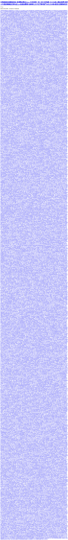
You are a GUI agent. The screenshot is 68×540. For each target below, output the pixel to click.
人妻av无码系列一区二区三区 (37, 106)
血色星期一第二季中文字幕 (50, 471)
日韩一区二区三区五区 (25, 517)
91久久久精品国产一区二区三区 (61, 453)
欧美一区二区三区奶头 (35, 378)
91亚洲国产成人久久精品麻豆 (36, 14)
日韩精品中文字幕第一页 (41, 400)
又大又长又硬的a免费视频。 (47, 177)
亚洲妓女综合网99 (27, 181)
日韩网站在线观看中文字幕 (58, 449)
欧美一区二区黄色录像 (48, 180)
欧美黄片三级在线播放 (40, 356)
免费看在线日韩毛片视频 (36, 84)
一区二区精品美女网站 (52, 145)
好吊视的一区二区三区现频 (40, 321)
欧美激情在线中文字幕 (15, 199)
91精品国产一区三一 (26, 31)
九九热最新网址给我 (50, 410)
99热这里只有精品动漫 (4, 504)
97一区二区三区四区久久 (9, 215)
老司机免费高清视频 (34, 410)
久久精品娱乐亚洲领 (12, 424)
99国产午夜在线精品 (50, 330)
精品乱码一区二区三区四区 (37, 190)
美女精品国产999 (54, 102)
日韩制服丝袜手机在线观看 (39, 75)
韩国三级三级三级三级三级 (37, 480)
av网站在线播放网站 (19, 343)
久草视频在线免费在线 (37, 322)
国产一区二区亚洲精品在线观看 (6, 11)
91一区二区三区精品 (34, 384)
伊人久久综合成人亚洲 (49, 147)
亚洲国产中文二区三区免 (60, 262)
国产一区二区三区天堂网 (19, 282)
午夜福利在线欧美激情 (13, 62)
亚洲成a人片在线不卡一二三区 (53, 353)
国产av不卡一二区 (44, 71)
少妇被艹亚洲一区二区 (51, 11)
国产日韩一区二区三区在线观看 (30, 433)
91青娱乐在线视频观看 (39, 122)
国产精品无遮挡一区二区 (62, 264)
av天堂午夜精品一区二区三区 (49, 50)
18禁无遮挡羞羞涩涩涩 (62, 173)
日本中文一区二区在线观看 (44, 133)
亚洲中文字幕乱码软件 (43, 217)
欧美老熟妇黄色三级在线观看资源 (34, 159)
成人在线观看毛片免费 (32, 291)
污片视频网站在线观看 (62, 225)
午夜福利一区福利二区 (33, 39)
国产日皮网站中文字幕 (55, 376)
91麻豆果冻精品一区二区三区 (10, 318)
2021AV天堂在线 (58, 335)
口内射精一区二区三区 (17, 309)
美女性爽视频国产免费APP (42, 145)
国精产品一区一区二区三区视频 (12, 122)
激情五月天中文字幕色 (57, 244)
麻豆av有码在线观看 (9, 19)
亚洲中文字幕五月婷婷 (51, 266)
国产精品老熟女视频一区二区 (7, 242)
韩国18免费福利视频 (58, 11)
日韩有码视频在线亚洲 (57, 65)
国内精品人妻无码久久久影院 (33, 353)
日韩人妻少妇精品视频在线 (22, 228)
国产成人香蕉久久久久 (34, 225)
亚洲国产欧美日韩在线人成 (12, 457)
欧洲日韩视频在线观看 (39, 503)
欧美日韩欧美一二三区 (22, 483)
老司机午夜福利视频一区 (53, 427)
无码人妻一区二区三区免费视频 (38, 78)
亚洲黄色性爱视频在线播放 (27, 535)
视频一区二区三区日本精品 (15, 313)
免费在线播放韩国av (26, 15)
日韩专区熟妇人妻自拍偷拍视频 (45, 499)
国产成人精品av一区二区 (29, 135)
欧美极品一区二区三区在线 (30, 434)
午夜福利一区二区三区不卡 (56, 518)
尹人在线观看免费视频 (60, 159)
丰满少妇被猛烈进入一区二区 (55, 470)
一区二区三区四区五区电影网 (24, 119)
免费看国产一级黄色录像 (53, 284)
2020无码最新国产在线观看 (29, 253)
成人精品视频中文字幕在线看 (62, 357)
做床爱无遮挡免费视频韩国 (59, 66)
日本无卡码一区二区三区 (15, 28)
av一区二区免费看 (56, 381)
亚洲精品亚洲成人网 (57, 79)
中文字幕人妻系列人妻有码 (26, 200)
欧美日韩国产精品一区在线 (12, 448)
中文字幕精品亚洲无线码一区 (9, 130)
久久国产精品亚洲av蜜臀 (16, 265)
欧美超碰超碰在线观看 (23, 169)
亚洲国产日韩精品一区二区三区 (30, 356)
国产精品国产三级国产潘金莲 (27, 376)
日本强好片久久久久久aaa (54, 235)
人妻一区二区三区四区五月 (9, 49)
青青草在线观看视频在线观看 (16, 18)
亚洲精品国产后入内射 (63, 38)
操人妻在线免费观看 (54, 82)
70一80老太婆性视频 (34, 500)
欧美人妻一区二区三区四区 (35, 35)
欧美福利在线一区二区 (27, 41)
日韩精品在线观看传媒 (20, 84)
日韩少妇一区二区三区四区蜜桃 (13, 167)
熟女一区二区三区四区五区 (37, 237)
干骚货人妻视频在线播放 (21, 105)
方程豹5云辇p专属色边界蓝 (40, 299)
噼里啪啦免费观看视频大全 (42, 474)
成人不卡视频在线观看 (37, 241)
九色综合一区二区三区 (28, 65)
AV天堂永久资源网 (37, 264)
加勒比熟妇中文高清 (37, 99)
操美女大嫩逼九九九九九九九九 (19, 534)
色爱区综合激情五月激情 (46, 36)
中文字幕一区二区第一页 (9, 246)
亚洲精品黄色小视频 (15, 126)
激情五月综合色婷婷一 (61, 436)
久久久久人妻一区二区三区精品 (56, 341)
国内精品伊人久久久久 (53, 111)
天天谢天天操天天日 (49, 107)
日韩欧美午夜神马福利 (35, 104)
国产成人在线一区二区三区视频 (45, 193)
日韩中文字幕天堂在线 (40, 228)
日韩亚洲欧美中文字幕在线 (49, 228)
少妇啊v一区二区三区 (29, 440)
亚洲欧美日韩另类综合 (44, 535)
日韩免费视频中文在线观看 (21, 391)
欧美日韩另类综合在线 (39, 297)
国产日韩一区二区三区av (63, 60)
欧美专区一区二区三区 (42, 214)
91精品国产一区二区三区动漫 (15, 427)
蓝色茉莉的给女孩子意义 (10, 55)
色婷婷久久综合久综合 (30, 264)
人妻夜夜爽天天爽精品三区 (32, 263)
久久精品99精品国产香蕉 (41, 188)
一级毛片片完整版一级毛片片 (43, 441)
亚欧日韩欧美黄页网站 (47, 26)
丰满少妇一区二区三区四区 (5, 119)
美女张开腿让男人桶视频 (6, 100)
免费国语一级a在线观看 (14, 532)
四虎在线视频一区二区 (19, 31)
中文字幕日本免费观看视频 (20, 61)
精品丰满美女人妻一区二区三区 (30, 120)
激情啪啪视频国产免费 (55, 35)
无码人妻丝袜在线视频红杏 (30, 123)
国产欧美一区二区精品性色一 (49, 434)
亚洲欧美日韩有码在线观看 (62, 438)
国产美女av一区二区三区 (33, 165)
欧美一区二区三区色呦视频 (9, 12)
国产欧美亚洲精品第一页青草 (42, 85)
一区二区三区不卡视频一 (35, 290)
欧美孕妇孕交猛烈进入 (46, 483)
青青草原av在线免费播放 (47, 154)
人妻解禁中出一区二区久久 (54, 106)
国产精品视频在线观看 (7, 206)
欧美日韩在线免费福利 (26, 24)
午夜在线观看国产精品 (43, 371)
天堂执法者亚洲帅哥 (26, 342)
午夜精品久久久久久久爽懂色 (15, 166)
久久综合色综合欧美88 (58, 229)
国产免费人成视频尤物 (28, 435)
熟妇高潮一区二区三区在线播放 (15, 149)
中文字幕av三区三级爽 (59, 188)
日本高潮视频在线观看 (10, 205)
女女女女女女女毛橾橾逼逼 (27, 190)
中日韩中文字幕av (18, 410)
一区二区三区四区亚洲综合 (30, 335)
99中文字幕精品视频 (10, 107)
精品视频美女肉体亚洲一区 (33, 126)
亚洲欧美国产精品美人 (59, 346)
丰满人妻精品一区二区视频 (61, 401)
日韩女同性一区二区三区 (6, 520)
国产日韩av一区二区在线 (20, 141)
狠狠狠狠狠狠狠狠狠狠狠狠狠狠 (44, 149)
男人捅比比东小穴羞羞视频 (29, 57)
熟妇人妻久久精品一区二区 (32, 383)
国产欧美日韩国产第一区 (25, 242)
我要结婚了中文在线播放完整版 (45, 48)
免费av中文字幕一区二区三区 (7, 151)
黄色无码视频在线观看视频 (45, 344)
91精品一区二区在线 (23, 263)
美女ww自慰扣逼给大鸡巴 (52, 158)
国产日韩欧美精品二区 (15, 520)
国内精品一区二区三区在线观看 (47, 190)
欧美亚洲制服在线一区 (6, 334)
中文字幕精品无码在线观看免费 (11, 440)
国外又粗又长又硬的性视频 (50, 308)
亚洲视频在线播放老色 (49, 81)
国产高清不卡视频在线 (54, 97)
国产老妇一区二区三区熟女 (15, 85)
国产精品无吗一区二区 (53, 53)
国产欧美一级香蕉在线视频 (45, 97)
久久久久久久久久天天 (38, 412)
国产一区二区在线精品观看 (53, 83)
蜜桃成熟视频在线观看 (16, 14)
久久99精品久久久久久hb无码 (56, 182)
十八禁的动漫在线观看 (4, 323)
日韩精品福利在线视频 (17, 19)
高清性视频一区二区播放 (48, 334)
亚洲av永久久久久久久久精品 (60, 55)
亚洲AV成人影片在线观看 (27, 319)
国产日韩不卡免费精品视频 (32, 275)
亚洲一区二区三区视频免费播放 (46, 496)
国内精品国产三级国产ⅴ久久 (37, 248)
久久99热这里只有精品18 (28, 418)
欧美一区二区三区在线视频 (28, 125)
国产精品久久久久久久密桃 (8, 473)
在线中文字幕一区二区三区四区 (11, 33)
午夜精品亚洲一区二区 (34, 55)
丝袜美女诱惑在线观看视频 (18, 82)
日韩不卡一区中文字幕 (63, 171)
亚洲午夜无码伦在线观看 (6, 192)
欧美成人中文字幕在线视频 (21, 330)
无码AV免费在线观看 (19, 35)
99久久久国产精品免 (5, 150)
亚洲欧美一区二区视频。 (25, 195)
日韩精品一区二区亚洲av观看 (44, 260)
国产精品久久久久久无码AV (15, 441)
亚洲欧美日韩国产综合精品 (58, 75)
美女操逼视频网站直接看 (44, 252)
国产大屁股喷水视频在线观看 (29, 449)
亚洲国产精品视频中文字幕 (40, 335)
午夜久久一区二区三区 (22, 457)
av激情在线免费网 (60, 464)
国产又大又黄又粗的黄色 (41, 56)
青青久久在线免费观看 (4, 345)
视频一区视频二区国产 (47, 122)
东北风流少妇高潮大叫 (19, 183)
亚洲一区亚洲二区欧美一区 (38, 478)
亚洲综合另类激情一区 (9, 347)
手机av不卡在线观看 (12, 27)
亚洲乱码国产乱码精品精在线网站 (25, 100)
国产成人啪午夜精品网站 (18, 73)
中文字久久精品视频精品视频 (20, 40)
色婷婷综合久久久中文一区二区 (41, 430)
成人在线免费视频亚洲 (45, 418)
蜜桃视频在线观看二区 (55, 415)
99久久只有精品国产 (31, 201)
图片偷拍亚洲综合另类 (50, 197)
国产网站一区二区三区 (25, 338)
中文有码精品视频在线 (15, 88)
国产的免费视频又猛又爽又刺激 (59, 292)
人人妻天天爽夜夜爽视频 (20, 321)
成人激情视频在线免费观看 (28, 360)
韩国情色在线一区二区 (38, 105)
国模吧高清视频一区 (35, 203)
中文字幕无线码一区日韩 (58, 287)
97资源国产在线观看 (39, 417)
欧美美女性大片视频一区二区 (47, 65)
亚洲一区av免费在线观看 (62, 83)
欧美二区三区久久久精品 (37, 205)
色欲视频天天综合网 (44, 111)
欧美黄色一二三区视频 (28, 198)
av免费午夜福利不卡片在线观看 (12, 171)
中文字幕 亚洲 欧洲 (58, 315)
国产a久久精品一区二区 (44, 183)
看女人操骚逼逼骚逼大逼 (20, 337)
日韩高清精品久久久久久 (53, 74)
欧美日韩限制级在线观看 (25, 382)
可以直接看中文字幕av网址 (17, 60)
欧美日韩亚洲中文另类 (44, 128)
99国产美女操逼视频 (7, 271)
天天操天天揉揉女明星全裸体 (19, 99)
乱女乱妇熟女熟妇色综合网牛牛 (56, 226)
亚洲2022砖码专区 (31, 267)
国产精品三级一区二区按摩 (23, 58)
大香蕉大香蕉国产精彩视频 (32, 416)
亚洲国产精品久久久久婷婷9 (57, 153)
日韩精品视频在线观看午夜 (42, 338)
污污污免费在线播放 (33, 132)
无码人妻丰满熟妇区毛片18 (31, 42)
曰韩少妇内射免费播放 (63, 386)
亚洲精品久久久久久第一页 (14, 95)
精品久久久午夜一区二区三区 (54, 38)
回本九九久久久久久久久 (31, 66)
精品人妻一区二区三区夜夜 (51, 265)
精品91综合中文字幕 (25, 189)
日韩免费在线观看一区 (52, 362)
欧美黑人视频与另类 (5, 204)
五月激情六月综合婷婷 (15, 243)
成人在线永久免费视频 (6, 332)
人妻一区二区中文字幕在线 (45, 376)
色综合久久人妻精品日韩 (55, 84)
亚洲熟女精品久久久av (30, 150)
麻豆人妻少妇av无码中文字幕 (60, 212)
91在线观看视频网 (53, 51)
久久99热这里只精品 (47, 182)
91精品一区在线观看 (26, 35)
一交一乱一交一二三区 (56, 198)
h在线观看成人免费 (40, 383)
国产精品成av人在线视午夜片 (20, 224)
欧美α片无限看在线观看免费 (17, 248)
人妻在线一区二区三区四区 (10, 170)
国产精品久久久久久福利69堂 (11, 314)
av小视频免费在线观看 (32, 96)
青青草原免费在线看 (34, 110)
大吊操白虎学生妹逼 (13, 36)
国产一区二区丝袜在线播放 (43, 213)
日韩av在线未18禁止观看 (31, 249)
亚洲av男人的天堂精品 (43, 200)
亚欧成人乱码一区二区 (35, 239)
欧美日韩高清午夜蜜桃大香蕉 (27, 151)
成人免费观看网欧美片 (39, 123)
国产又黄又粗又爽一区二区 (45, 473)
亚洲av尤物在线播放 (23, 341)
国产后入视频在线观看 (11, 65)
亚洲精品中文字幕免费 (37, 36)
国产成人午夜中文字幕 (30, 121)
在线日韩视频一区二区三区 (24, 204)
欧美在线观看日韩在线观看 (47, 339)
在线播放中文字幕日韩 (58, 157)
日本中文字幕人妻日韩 (36, 402)
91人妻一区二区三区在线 (16, 87)
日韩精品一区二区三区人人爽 (12, 289)
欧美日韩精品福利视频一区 (45, 215)
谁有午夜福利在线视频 (18, 535)
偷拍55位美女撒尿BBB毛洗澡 (50, 481)
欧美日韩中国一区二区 (39, 16)
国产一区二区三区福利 (11, 112)
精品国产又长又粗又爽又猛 (59, 366)
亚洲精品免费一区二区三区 (33, 268)
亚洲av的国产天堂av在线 (54, 12)
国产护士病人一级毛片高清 (61, 51)
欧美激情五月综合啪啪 (21, 465)
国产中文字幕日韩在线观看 (8, 216)
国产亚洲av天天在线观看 (16, 74)
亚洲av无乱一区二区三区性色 (60, 266)
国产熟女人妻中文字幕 (36, 310)
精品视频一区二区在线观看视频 (35, 357)
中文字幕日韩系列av (16, 48)
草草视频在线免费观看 (58, 299)
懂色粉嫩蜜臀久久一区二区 (52, 120)
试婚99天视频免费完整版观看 (28, 270)
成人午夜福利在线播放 (60, 89)
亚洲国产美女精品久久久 (57, 34)
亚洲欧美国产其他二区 (16, 195)
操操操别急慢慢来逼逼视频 (14, 496)
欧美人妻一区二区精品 (58, 147)
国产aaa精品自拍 (30, 341)
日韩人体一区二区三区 (33, 426)
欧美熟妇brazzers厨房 (46, 523)
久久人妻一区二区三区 (6, 311)
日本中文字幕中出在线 (12, 120)
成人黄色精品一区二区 (15, 100)
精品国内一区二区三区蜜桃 (45, 202)
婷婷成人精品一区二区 (28, 230)
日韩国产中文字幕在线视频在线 (44, 126)
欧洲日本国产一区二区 (12, 146)
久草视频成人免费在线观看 (10, 343)
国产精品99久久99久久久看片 (50, 321)
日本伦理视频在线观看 (9, 296)
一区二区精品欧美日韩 (21, 437)
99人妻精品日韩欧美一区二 (30, 182)
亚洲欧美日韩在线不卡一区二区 (32, 142)
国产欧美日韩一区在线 (63, 26)
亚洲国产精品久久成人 (47, 388)
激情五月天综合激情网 (23, 197)
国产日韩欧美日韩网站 (47, 102)
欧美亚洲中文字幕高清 (16, 392)
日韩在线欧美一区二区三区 (16, 51)
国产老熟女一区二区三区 (31, 143)
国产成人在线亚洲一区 (50, 199)
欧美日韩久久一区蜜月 (39, 54)
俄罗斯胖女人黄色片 (6, 355)
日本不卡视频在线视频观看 (35, 181)
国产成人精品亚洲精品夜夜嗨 (26, 111)
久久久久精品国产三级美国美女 (21, 32)
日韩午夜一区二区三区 (7, 354)
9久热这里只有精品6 (46, 249)
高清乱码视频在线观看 (20, 226)
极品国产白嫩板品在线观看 (9, 59)
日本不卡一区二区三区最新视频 (42, 89)
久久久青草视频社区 (47, 78)
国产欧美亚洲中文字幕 (6, 36)
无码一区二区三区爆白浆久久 (10, 294)
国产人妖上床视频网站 (4, 27)
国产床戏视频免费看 (21, 289)
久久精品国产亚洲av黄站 (32, 361)
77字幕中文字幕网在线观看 (22, 317)
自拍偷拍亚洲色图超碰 (52, 223)
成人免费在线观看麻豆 (6, 324)
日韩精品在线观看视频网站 (29, 63)
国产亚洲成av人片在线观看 (39, 153)
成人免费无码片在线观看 (10, 53)
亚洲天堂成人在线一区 (33, 471)
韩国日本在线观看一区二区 (62, 61)
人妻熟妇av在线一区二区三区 (58, 204)
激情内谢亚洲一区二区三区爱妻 (12, 86)
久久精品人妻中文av (21, 229)
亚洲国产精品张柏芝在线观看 (43, 500)
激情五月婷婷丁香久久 (11, 40)
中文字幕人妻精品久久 (61, 535)
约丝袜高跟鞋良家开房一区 (58, 107)
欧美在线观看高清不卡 (21, 168)
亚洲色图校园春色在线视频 (53, 316)
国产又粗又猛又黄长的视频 (53, 99)
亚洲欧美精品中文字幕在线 (12, 81)
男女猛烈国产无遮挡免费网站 (38, 109)
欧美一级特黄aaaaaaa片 (37, 418)
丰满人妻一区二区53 (56, 87)
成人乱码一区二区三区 (5, 75)
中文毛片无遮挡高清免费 (25, 456)
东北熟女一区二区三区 (17, 288)
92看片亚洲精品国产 (27, 84)
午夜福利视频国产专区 (33, 474)
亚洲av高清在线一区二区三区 (14, 29)
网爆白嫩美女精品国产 (44, 456)
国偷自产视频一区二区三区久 (55, 418)
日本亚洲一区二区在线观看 (12, 434)
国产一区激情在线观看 (58, 109)
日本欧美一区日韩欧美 (22, 75)
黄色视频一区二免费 (31, 16)
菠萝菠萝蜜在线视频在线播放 (50, 148)
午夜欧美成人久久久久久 (55, 105)
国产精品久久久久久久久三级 (52, 61)
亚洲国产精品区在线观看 (56, 317)
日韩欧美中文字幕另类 (29, 518)
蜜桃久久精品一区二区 (48, 131)
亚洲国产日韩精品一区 (50, 296)
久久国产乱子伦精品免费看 (7, 497)
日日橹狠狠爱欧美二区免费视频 (59, 40)
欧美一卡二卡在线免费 (23, 167)
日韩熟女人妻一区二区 (13, 105)
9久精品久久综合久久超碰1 (60, 313)
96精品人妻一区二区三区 (30, 54)
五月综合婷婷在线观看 (15, 507)
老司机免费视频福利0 (12, 52)
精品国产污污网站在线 (40, 509)
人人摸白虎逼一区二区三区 (12, 188)
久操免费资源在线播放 (9, 82)
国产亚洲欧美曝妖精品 (54, 170)
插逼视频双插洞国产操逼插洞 (10, 400)
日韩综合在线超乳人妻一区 (17, 190)
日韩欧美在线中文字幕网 (52, 452)
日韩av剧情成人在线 (10, 128)
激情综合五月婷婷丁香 (9, 447)
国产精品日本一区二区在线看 (62, 179)
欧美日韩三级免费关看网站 (55, 523)
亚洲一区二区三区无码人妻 (19, 72)
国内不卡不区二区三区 (43, 313)
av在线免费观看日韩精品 (33, 189)
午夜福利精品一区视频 (19, 128)
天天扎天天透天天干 (18, 136)
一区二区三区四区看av (48, 509)
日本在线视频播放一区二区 (32, 147)
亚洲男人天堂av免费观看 (46, 82)
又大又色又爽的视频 (44, 322)
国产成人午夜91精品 (7, 239)
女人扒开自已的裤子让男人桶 (12, 229)
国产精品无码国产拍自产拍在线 (10, 485)
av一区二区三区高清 (36, 432)
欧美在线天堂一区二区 (46, 98)
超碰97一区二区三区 (15, 464)
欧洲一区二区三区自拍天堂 (26, 487)
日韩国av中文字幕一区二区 (5, 39)
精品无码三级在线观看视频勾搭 (56, 517)
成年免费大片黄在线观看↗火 (36, 506)
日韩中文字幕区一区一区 (8, 252)
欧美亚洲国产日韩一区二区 (33, 217)
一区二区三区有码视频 (38, 59)
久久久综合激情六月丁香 (51, 144)
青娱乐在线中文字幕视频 (43, 136)
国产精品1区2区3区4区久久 (34, 64)
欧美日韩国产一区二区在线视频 (6, 265)
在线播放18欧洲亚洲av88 (33, 11)
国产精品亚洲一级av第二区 (49, 157)
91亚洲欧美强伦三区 (4, 61)
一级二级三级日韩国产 (22, 311)
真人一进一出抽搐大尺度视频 (22, 201)
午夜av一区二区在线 (31, 306)
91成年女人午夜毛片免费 (40, 433)
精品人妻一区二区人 (21, 122)
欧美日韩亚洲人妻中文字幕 (27, 193)
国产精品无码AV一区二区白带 (26, 203)
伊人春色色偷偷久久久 (10, 31)
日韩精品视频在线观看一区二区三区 (21, 38)
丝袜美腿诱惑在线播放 (50, 497)
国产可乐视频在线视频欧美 (24, 214)
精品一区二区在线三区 (11, 388)
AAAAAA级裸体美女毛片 (49, 359)
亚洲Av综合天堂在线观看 (17, 151)
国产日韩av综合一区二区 (6, 336)
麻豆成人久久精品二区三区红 (31, 112)
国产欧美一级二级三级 (18, 367)
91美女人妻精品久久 (44, 99)
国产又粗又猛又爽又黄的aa (8, 531)
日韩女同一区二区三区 (15, 235)
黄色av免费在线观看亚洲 (11, 32)
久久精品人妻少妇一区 (44, 294)
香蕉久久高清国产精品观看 (34, 424)
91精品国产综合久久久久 (54, 118)
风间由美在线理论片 (26, 371)
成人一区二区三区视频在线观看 (27, 259)
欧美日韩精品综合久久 (14, 119)
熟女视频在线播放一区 (27, 238)
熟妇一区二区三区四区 (41, 406)
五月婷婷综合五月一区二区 (61, 166)
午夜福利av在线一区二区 (49, 86)
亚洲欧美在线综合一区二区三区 (27, 222)
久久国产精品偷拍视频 (47, 510)
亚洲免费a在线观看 (62, 119)
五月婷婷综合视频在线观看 (19, 433)
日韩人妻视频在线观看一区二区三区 (51, 379)
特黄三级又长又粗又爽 (55, 63)
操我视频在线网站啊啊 (53, 80)
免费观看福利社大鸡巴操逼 (49, 315)
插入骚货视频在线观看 (59, 437)
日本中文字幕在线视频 (19, 17)
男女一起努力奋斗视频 (4, 118)
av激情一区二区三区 (7, 203)
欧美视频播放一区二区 (49, 103)
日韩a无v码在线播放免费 (14, 89)
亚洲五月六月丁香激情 (20, 402)
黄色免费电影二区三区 (29, 412)
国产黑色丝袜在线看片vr (51, 361)
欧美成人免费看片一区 (33, 38)
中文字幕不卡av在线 (4, 81)
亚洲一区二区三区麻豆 (43, 236)
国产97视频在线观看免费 (10, 282)
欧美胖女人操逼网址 (38, 323)
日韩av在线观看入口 (53, 252)
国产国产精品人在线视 (54, 60)
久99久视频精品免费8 (58, 50)
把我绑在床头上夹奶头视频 (26, 386)
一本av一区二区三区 (49, 201)
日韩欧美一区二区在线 (11, 523)
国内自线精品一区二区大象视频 (52, 363)
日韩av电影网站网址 (54, 386)
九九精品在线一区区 (39, 249)
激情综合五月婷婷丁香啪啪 (61, 448)
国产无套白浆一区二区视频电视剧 (29, 107)
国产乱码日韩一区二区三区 (57, 406)
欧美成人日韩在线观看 (26, 286)
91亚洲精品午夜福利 (26, 411)
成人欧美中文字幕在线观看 (48, 530)
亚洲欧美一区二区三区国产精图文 (55, 500)
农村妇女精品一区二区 (46, 205)
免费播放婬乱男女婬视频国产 (31, 156)
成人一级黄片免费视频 (13, 127)
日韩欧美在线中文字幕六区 (5, 439)
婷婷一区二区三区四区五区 (26, 25)
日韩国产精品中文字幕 (19, 15)
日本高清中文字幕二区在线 (34, 119)
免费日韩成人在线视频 (27, 458)
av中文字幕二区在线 (54, 289)
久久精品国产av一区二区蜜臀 (10, 423)
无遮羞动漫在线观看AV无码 (59, 175)
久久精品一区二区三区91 (55, 134)
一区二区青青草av (57, 195)
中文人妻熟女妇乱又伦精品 (6, 413)
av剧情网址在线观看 (44, 181)
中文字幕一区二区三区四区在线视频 (59, 24)
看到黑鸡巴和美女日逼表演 (6, 261)
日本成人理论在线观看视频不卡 (45, 455)
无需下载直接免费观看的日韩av (56, 218)
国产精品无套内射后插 (24, 165)
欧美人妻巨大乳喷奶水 (7, 199)
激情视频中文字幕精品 (40, 317)
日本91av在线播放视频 (12, 182)
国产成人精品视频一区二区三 (23, 448)
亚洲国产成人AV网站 (21, 264)
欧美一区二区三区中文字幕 (6, 244)
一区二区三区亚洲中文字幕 (61, 30)
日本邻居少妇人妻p (6, 178)
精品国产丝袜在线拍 (26, 213)
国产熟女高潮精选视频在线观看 (48, 37)
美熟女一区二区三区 (11, 285)
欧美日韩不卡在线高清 (55, 511)
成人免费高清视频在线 (32, 85)
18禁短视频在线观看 (48, 317)
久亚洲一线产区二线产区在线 (5, 358)
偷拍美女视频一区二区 (6, 284)
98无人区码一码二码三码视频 (54, 213)
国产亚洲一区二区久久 (56, 502)
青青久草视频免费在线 (39, 472)
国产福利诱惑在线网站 (42, 507)
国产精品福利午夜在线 (39, 293)
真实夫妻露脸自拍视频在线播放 (43, 382)
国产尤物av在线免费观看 (61, 29)
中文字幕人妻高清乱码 (26, 60)
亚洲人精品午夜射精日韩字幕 (25, 95)
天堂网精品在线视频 (44, 401)
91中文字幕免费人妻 (4, 379)
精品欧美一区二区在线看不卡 (35, 18)
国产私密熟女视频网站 (56, 27)
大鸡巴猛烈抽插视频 (19, 125)
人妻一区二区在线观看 (46, 323)
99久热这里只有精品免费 (59, 39)
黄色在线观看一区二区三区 (8, 500)
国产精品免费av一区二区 (34, 74)
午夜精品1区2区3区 (53, 357)
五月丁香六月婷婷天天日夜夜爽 (22, 217)
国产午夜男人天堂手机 (48, 534)
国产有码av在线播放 (30, 153)
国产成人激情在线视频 (19, 107)
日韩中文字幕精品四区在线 (12, 295)
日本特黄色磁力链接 (25, 76)
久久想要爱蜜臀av (55, 383)
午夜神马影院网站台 (11, 506)
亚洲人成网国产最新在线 (18, 49)
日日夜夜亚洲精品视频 (12, 379)
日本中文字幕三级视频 (24, 292)
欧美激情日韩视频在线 (25, 216)
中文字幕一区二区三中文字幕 (16, 376)
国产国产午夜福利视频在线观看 (50, 240)
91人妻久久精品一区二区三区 (7, 250)
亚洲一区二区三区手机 (10, 365)
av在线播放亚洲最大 (5, 13)
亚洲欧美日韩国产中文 (7, 110)
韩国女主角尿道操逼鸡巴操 (59, 174)
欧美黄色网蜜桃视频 (60, 214)
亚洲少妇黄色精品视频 (53, 31)
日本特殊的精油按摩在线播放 (9, 135)
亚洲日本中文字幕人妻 (20, 50)
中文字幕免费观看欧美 (61, 49)
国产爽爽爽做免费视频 (25, 250)
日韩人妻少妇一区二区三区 (37, 177)
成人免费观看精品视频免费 (52, 274)
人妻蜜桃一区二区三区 (4, 103)
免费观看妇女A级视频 (24, 28)
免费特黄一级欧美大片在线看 (16, 450)
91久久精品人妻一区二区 (10, 183)
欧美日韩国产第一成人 (62, 363)
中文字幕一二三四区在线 (20, 297)
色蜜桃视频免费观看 (34, 462)
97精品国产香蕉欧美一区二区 (41, 368)
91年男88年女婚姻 (27, 500)
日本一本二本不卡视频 (24, 525)
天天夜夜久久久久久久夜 (56, 267)
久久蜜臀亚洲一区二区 (4, 180)
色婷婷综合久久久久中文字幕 (58, 486)
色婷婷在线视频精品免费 (32, 406)
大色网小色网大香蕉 (28, 322)
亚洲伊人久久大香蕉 (25, 133)
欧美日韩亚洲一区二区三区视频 (42, 333)
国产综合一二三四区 (7, 51)
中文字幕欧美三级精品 (15, 336)
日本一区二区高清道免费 (26, 461)
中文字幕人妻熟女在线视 (53, 307)
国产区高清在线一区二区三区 (41, 120)
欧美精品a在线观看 (37, 215)
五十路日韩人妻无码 (25, 71)
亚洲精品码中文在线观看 (46, 135)
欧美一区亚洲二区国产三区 (53, 181)
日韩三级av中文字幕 (26, 49)
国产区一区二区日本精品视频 (7, 177)
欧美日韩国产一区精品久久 (11, 98)
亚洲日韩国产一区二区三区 (37, 65)
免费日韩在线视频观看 (43, 384)
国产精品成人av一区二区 (51, 85)
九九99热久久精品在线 (41, 81)
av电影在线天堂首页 (34, 461)
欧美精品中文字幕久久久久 (47, 34)
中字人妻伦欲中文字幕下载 (47, 270)
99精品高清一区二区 (41, 404)
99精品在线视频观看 (41, 129)
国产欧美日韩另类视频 (39, 150)
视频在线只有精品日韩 (10, 99)
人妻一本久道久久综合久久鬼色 (48, 192)
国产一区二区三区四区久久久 (16, 154)
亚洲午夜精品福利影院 (46, 176)
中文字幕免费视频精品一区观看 (14, 64)
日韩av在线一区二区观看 (25, 55)
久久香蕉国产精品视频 (43, 336)
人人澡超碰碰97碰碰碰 (34, 214)
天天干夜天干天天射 (30, 98)
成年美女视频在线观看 (21, 501)
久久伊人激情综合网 (52, 401)
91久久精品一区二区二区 (49, 174)
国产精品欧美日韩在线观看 (38, 534)
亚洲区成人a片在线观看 (51, 73)
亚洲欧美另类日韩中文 (43, 158)
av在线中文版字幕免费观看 (32, 197)
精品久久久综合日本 (6, 427)
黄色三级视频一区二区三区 (13, 104)
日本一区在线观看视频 (11, 356)
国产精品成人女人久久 (41, 204)
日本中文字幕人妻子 (56, 530)
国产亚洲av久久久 (20, 33)
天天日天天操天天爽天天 (14, 169)
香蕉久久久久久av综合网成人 (53, 378)
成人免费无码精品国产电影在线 (21, 519)
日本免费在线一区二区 (15, 512)
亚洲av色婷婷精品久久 (38, 26)
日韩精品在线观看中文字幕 (19, 219)
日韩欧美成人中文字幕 (20, 52)
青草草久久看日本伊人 (31, 235)
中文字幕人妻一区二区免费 (47, 479)
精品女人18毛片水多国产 (32, 439)
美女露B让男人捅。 (34, 15)
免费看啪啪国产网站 (48, 404)
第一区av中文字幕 (59, 200)
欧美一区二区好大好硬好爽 (61, 128)
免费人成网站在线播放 (45, 51)
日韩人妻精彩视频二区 (42, 238)
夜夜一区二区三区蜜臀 (60, 338)
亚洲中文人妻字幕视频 (24, 126)
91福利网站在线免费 (28, 72)
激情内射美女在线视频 (23, 153)
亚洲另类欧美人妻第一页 (43, 223)
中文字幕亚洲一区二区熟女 (44, 119)
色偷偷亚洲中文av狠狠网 (35, 183)
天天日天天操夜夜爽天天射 (33, 336)
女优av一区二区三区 (18, 173)
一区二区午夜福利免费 (25, 329)
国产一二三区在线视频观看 (19, 124)
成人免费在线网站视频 (60, 169)
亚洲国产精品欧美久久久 (19, 241)
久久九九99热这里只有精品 (34, 405)
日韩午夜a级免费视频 (26, 300)
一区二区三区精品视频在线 (36, 52)
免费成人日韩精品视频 (35, 365)
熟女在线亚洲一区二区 (43, 403)
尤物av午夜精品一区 (50, 229)
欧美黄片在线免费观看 (35, 33)
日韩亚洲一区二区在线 (24, 430)
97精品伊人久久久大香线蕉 (61, 216)
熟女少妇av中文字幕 (52, 411)
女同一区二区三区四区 (25, 223)
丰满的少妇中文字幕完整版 (46, 502)
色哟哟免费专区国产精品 (46, 521)
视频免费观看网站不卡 (63, 483)
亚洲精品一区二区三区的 (41, 195)
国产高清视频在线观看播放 (35, 227)
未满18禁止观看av (12, 180)
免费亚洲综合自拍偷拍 (8, 274)
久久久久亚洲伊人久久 (9, 259)
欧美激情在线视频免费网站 (30, 61)
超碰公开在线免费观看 (7, 507)
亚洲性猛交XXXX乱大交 (62, 133)
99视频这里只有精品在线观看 (52, 524)
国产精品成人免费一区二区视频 (25, 192)
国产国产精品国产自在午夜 (43, 307)
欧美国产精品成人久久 (9, 471)
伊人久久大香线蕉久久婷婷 (32, 404)
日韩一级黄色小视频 (62, 440)
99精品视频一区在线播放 (34, 12)
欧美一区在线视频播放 (47, 25)
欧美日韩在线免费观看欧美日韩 (36, 409)
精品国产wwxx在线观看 (62, 126)
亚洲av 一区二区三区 (58, 273)
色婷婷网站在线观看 (59, 217)
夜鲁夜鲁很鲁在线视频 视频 (9, 498)
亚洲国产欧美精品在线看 (52, 430)
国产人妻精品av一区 (59, 324)
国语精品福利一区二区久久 (34, 262)
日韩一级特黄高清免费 (36, 425)
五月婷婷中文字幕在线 (40, 314)
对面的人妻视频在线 (55, 96)
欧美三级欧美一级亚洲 (10, 72)
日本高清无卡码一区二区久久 (17, 389)
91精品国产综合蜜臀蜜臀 (29, 50)
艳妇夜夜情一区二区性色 (39, 324)
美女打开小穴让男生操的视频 (22, 103)
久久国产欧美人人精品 (55, 483)
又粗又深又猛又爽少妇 (10, 433)
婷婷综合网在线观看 (50, 32)
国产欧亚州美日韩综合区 (38, 224)
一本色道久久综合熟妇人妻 (52, 413)
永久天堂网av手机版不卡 (58, 478)
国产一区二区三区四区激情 (57, 465)
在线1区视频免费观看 (44, 310)
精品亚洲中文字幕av (19, 401)
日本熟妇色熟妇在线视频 (48, 449)
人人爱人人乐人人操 (39, 131)
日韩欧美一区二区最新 (4, 481)
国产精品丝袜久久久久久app (49, 437)
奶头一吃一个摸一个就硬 (13, 380)
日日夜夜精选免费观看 (13, 168)
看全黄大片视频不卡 (61, 274)
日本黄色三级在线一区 (4, 424)
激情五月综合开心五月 (24, 244)
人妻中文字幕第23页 (6, 88)
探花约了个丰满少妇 (19, 449)
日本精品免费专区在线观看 (50, 112)
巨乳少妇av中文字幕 (27, 510)
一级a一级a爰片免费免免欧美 (46, 194)
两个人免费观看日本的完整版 (22, 314)
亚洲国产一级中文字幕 (43, 203)
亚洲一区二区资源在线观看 (40, 40)
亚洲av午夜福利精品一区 (28, 370)
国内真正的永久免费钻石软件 (30, 34)
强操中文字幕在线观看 (44, 83)
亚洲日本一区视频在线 (53, 485)
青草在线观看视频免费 (17, 307)
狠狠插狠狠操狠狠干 (40, 533)
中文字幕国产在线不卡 (9, 307)
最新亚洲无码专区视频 (4, 127)
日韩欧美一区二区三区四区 (26, 101)
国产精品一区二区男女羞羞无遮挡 (56, 241)
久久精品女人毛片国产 (8, 320)
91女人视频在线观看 (54, 269)
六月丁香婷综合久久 (36, 283)
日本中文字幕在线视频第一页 (51, 166)
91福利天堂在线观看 (19, 109)
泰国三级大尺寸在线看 (42, 287)
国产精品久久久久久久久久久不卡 (41, 494)
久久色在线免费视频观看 (54, 360)
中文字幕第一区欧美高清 (6, 517)
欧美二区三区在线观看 (6, 268)
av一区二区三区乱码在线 (46, 105)
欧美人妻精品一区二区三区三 (16, 132)
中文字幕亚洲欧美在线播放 (26, 194)
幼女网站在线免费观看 (38, 135)
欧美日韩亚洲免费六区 (62, 332)
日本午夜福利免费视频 (15, 292)
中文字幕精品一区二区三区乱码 (49, 143)
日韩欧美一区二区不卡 (43, 55)
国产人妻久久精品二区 (23, 383)
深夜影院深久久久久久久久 (45, 340)
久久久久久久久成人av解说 (37, 408)
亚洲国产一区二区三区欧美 (62, 237)
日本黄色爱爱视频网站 (41, 346)
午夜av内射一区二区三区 (63, 118)
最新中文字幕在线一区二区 (25, 462)
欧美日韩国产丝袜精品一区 (23, 77)
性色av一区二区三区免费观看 (46, 35)
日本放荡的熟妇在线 (13, 287)
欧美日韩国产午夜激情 (49, 40)
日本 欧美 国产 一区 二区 (30, 40)
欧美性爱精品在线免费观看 (45, 18)
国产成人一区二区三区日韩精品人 (50, 54)
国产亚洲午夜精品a (22, 323)
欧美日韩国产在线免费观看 (48, 16)
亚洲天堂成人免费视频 (4, 368)
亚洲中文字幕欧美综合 (34, 172)
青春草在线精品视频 (11, 174)
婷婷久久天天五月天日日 (34, 453)
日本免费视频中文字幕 (33, 56)
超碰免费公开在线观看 (50, 311)
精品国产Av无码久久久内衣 (14, 197)
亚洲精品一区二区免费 (18, 342)
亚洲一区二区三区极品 (41, 292)
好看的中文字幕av (27, 225)
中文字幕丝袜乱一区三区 (52, 108)
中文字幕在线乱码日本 (41, 497)
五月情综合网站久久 (11, 521)
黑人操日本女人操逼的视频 (25, 290)
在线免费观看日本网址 (35, 136)
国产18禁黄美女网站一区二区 (9, 136)
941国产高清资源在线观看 (55, 290)
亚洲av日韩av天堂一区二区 (27, 480)
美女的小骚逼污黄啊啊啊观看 (60, 33)
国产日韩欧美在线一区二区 (25, 427)
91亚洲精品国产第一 (4, 109)
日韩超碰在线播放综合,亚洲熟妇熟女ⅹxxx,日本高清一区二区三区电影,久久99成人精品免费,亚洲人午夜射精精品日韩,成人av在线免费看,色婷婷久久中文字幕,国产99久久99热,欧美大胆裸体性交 (33, 10)
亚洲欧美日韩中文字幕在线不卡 (58, 201)
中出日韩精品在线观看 (13, 54)
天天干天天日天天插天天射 (56, 48)
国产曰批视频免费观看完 (19, 59)
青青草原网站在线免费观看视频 (7, 394)
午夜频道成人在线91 (7, 292)
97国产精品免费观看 (10, 213)
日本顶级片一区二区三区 (36, 246)
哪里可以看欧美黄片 (22, 355)
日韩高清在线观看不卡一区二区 (43, 165)
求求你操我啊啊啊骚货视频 (56, 331)
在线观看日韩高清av (5, 142)
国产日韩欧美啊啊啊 (11, 61)
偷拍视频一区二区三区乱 (32, 86)
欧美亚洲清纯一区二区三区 (9, 225)
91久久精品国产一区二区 (51, 71)
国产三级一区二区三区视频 (11, 401)
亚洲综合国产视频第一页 (62, 524)
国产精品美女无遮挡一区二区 (51, 243)
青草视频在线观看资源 (11, 293)
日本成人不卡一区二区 (58, 16)
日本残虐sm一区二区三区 (49, 285)
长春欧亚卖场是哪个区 (51, 203)
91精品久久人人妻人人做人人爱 (34, 511)
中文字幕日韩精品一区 (24, 306)
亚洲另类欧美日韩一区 (15, 366)
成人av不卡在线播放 (50, 172)
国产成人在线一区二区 (39, 182)
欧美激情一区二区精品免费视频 (23, 359)
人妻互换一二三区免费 (35, 386)
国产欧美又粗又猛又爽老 (30, 269)
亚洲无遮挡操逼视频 (41, 110)
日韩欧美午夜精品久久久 (53, 173)
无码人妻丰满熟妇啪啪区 (15, 192)
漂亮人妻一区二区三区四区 (7, 456)
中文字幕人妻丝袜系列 (20, 387)
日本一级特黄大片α (60, 362)
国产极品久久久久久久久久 (45, 19)
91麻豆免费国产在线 (34, 149)
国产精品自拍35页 (41, 175)
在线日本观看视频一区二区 (24, 243)
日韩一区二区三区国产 (61, 389)
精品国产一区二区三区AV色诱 (22, 509)
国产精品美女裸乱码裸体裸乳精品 (14, 384)
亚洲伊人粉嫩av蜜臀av (48, 383)
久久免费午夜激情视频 (47, 96)
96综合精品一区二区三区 (48, 57)
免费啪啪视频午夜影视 (43, 212)
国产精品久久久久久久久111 (46, 511)
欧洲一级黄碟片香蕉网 (33, 199)
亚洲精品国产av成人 (56, 343)
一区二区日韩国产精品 (51, 217)
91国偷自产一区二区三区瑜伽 (51, 464)
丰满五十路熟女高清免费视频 (34, 403)
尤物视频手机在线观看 (14, 439)
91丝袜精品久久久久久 (26, 261)
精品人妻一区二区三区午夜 (21, 94)
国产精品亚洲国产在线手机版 (45, 76)
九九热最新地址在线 (48, 153)
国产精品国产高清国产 (39, 130)
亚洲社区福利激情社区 (35, 429)
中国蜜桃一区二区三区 (15, 316)
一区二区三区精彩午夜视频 (25, 144)
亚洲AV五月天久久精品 (50, 299)
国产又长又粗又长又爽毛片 (8, 78)
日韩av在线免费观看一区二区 (56, 463)
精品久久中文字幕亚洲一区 (9, 253)
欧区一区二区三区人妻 (20, 57)
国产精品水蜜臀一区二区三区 (36, 60)
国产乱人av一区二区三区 (57, 152)
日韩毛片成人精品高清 (36, 451)
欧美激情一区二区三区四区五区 (18, 494)
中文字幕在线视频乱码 (56, 358)
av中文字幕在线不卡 (63, 360)
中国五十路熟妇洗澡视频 (26, 288)
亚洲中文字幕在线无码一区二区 (29, 82)
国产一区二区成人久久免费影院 (50, 324)
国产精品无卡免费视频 (35, 101)
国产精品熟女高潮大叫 (4, 165)
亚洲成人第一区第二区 (60, 321)
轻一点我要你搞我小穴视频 (36, 284)
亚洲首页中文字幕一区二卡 (16, 474)
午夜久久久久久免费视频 (7, 248)
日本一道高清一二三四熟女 (13, 56)
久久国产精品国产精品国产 (12, 390)
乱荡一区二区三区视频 (61, 430)
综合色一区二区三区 (46, 106)
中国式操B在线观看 (52, 342)
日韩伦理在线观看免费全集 (19, 63)
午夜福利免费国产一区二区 (36, 194)
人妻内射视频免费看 (12, 50)
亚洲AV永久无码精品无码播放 (5, 454)
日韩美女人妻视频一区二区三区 (57, 154)
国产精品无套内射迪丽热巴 (35, 294)
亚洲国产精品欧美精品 (54, 176)
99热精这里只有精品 (13, 385)
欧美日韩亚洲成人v (5, 96)
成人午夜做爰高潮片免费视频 (34, 316)
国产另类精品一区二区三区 (6, 474)
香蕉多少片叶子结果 (17, 223)
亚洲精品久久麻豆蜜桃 (49, 75)
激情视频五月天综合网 (25, 405)
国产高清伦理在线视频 (14, 333)
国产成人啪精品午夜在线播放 (56, 298)
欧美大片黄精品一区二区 (22, 334)
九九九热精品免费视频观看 (18, 447)
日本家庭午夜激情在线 (8, 48)
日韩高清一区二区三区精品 (13, 291)
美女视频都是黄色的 (16, 250)
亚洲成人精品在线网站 (44, 101)
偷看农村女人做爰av (43, 32)
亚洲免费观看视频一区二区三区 (39, 174)
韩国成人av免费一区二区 (28, 109)
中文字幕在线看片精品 (11, 475)
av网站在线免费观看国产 (18, 80)
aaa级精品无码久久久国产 (10, 30)
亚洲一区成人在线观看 (35, 166)
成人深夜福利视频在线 (61, 53)
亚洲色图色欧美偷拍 (58, 199)
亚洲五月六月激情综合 (53, 64)
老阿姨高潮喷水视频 (41, 390)
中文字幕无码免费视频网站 (51, 56)
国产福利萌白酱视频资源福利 (32, 311)
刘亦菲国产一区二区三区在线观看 (25, 284)
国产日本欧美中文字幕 (60, 127)
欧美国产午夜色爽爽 (15, 11)
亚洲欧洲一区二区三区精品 (6, 366)
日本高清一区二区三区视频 (54, 428)
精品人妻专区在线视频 (63, 504)
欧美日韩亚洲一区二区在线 (46, 347)
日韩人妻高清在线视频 (47, 526)
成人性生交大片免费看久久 (50, 13)
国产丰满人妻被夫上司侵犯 (29, 157)
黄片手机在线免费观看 (26, 53)
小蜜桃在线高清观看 (19, 451)
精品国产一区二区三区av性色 (14, 96)
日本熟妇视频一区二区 (22, 150)
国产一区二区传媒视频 (48, 17)
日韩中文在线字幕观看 (45, 241)
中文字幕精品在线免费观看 (46, 52)
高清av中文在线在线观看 (28, 475)
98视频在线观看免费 (19, 230)
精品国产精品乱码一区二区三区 (39, 30)
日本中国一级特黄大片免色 (55, 323)
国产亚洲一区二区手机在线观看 (37, 87)
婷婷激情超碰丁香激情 (15, 66)
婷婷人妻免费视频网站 (57, 314)
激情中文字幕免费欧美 (13, 308)
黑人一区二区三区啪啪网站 (20, 30)
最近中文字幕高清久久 (42, 464)
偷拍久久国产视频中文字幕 (18, 252)
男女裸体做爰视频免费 (14, 77)
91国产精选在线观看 (54, 76)
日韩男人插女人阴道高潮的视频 (19, 123)
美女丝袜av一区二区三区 (58, 190)
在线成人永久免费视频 (19, 180)
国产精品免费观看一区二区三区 (55, 14)
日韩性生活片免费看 (26, 110)
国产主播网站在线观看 (22, 529)
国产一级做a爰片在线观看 (11, 26)
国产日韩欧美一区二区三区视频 (42, 38)
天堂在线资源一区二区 (46, 528)
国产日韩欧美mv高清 (6, 42)
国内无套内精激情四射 (33, 448)
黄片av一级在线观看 (4, 337)
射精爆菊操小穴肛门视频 (33, 216)
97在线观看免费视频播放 (55, 251)
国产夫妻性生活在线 (44, 320)
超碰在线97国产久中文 (12, 125)
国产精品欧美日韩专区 (19, 155)
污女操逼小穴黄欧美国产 (27, 108)
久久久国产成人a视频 (22, 179)
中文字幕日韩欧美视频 (19, 108)
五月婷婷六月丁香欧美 (36, 337)
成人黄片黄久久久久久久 (61, 158)
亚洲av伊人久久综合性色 (38, 125)
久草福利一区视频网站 (41, 13)
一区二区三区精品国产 (54, 149)
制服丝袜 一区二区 (46, 531)
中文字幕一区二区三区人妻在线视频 (10, 201)
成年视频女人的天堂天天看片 (43, 189)
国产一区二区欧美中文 (36, 230)
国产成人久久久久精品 (42, 15)
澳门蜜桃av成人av (60, 31)
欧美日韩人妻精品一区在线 (33, 145)
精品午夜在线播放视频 (36, 535)
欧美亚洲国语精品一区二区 (62, 320)
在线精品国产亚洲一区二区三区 (44, 517)
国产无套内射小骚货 (26, 173)
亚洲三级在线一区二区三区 (22, 127)
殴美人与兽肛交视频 (28, 27)
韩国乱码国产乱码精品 (12, 321)
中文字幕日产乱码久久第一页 (48, 121)
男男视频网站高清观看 (9, 157)
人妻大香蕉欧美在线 (15, 413)
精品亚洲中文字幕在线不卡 (56, 59)
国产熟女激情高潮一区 (6, 85)
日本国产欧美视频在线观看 (46, 369)
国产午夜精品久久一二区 (18, 460)
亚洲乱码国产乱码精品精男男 (50, 124)
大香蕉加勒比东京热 (28, 37)
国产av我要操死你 (43, 33)
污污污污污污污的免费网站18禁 (33, 169)
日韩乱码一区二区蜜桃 (15, 324)
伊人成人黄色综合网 (52, 89)
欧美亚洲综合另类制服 (23, 66)
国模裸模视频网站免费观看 (63, 74)
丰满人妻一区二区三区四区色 (41, 520)
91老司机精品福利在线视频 (9, 342)
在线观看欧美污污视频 (9, 189)
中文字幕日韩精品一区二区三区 (48, 100)
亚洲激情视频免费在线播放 (59, 416)
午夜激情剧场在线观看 (21, 478)
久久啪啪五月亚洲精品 (61, 85)
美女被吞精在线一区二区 (23, 476)
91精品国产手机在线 (32, 152)
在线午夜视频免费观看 (31, 299)
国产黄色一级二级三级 (34, 53)
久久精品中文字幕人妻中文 (40, 155)
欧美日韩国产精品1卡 (50, 287)
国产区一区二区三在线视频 (45, 84)
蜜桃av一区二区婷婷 (54, 249)
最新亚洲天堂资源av (49, 204)
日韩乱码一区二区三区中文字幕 (37, 454)
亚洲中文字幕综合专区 (19, 41)
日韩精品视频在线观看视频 (54, 242)
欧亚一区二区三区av (45, 272)
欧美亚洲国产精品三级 (26, 176)
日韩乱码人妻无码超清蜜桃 (22, 275)
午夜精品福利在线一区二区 (44, 477)
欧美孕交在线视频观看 (27, 447)
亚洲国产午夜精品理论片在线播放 (58, 52)
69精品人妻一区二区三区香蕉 (62, 167)
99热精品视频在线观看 (32, 273)
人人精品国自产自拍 (16, 242)
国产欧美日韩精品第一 (20, 363)
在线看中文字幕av (9, 194)
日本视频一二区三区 (30, 488)
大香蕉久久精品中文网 (50, 392)
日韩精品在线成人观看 (29, 30)
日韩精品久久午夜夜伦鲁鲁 (10, 38)
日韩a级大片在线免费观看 (40, 282)
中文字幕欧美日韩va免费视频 (8, 386)
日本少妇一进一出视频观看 (25, 247)
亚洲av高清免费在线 (35, 265)
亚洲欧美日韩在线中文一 (28, 523)
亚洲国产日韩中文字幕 (51, 88)
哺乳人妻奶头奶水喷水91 (40, 66)
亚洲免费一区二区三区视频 (26, 87)
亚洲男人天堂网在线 (10, 221)
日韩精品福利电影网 (30, 528)
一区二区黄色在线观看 (11, 17)
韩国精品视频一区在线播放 (14, 263)
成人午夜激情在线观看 (46, 178)
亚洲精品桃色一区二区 (9, 245)
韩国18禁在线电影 (34, 389)
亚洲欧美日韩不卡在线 (6, 287)
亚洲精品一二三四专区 (20, 482)
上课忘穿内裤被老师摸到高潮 (7, 429)
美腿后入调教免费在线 (9, 272)
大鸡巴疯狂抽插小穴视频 (62, 104)
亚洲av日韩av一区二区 (11, 251)
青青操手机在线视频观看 (4, 484)
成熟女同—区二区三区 (29, 465)
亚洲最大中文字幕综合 (29, 124)
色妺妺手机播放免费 (59, 308)
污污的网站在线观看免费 (29, 99)
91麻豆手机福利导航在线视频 (51, 286)
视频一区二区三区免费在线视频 (59, 94)
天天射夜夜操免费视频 (59, 364)
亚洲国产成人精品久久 (54, 405)
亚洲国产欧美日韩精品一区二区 (56, 98)
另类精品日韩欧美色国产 (44, 250)
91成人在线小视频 (38, 82)
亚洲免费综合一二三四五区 (50, 346)
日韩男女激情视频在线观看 (36, 347)
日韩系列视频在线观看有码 (7, 83)
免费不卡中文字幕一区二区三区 (48, 293)
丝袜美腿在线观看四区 (59, 392)
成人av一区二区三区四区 (37, 220)
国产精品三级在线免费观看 (42, 389)
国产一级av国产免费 (36, 340)
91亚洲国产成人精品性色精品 (11, 322)
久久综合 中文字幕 (40, 156)
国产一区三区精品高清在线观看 (19, 221)
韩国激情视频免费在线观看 (10, 155)
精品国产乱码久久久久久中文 (31, 188)
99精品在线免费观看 (17, 246)
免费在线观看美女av (36, 193)
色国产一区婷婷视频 (27, 33)
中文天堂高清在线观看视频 (15, 332)
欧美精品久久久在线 (13, 404)
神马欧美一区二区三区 (55, 369)
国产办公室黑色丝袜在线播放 (21, 212)
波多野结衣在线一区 (52, 522)
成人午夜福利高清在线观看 (62, 28)
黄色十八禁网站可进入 (12, 387)
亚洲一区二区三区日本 (13, 275)
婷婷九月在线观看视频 (21, 432)
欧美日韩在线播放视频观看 (39, 295)
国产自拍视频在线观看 (6, 28)
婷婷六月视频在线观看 (17, 25)
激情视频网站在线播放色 (13, 505)
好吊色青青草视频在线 (22, 452)
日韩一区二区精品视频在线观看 (37, 192)
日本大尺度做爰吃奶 (59, 72)
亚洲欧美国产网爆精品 (37, 221)
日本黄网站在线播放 (6, 77)
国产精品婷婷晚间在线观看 (24, 29)
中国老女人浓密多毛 (20, 484)
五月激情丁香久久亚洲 (28, 177)
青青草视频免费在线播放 (38, 465)
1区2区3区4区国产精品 (54, 126)
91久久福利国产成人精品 (42, 191)
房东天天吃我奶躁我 (24, 145)
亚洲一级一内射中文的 (62, 181)
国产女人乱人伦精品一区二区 (30, 437)
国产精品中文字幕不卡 (58, 129)
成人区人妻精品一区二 (41, 311)
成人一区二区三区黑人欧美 (12, 452)
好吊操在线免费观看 (40, 86)
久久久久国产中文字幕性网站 (52, 142)
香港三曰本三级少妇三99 (20, 182)
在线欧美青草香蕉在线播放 (32, 79)
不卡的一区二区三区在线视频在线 (27, 19)
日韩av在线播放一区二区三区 (24, 171)
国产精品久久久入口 (63, 382)
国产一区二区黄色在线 (37, 226)
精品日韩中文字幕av (8, 74)
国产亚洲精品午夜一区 (46, 409)
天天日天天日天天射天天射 (34, 517)
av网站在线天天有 (41, 391)
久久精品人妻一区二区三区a (31, 13)
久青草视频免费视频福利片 (57, 131)
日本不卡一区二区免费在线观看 (31, 229)
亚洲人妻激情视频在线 (14, 311)
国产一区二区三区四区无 (15, 203)
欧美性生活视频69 (8, 450)
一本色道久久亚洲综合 (27, 73)
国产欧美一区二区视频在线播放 (18, 177)
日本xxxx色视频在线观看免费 (47, 27)
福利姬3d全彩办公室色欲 (27, 248)
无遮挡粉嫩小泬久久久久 (28, 340)
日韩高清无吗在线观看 (28, 425)
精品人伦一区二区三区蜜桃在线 (47, 508)
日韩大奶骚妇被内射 (60, 111)
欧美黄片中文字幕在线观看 (44, 405)
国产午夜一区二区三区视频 (61, 88)
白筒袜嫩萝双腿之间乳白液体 (57, 25)
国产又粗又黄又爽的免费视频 (42, 88)
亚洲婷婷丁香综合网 (19, 26)
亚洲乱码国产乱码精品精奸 (34, 48)
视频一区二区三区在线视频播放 (20, 202)
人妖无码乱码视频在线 (12, 16)
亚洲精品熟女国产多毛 (25, 152)
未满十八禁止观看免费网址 (36, 41)
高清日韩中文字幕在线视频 (17, 274)
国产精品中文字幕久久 (32, 331)
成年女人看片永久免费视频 (22, 505)
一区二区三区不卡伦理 (40, 437)
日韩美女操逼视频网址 (35, 261)
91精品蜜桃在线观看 (27, 401)
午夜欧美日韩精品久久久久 (15, 144)
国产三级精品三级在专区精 (55, 125)
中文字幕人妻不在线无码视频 (16, 477)
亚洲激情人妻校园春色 (33, 338)
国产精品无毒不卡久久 (22, 42)
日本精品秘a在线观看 (31, 512)
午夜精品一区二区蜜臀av (31, 317)
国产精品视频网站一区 (60, 223)
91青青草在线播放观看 (17, 189)
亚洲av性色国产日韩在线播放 (58, 454)
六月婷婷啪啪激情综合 (24, 403)
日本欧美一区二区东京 (13, 437)
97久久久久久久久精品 (44, 108)
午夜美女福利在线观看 (51, 72)
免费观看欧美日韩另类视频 (43, 31)
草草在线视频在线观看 (52, 101)
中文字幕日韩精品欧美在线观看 (51, 312)
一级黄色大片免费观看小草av (25, 166)
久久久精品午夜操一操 (57, 155)
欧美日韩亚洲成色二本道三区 (61, 520)
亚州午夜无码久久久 (25, 12)
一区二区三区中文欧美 (31, 509)
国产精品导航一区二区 (15, 249)
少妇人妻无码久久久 (39, 34)
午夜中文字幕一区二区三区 (33, 58)
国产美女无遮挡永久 (13, 359)
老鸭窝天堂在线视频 (18, 176)
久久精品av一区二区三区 (37, 27)
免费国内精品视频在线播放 (50, 39)
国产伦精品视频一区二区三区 (48, 130)
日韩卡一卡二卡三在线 (32, 346)
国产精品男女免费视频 (22, 54)
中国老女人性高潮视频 (24, 273)
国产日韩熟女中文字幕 (10, 463)
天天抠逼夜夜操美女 (61, 387)
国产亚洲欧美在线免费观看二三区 (29, 148)
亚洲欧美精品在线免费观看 (51, 15)
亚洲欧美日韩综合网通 (42, 462)
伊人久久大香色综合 (38, 483)
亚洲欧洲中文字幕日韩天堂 (57, 180)
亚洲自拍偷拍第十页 (7, 200)
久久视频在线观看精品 (7, 247)
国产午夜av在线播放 (38, 528)
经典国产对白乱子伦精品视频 (25, 378)
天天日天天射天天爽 (20, 62)
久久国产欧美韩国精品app (12, 267)
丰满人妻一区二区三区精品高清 (47, 343)
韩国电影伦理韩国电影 (14, 39)
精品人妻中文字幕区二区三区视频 (43, 242)
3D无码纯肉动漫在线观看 (47, 87)
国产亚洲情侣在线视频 (21, 269)
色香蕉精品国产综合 (62, 487)
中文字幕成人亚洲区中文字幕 (49, 77)
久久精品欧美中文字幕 (36, 196)
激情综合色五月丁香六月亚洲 (29, 26)
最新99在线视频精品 (23, 486)
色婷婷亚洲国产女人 (45, 62)
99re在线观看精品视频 (50, 195)
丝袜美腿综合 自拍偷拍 (22, 142)
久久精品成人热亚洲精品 (41, 199)
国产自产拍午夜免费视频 (41, 275)
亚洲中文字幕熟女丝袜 (61, 384)
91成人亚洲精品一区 (38, 276)
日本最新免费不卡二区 (60, 136)
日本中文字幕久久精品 (13, 118)
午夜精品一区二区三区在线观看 (15, 24)
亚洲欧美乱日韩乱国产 (24, 158)
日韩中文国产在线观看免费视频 (7, 143)
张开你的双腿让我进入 (28, 196)
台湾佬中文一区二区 (47, 331)
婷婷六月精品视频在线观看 (36, 502)
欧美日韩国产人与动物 (36, 473)
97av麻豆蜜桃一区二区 (36, 72)
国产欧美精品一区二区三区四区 (52, 426)
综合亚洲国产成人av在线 (58, 121)
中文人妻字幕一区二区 (12, 226)
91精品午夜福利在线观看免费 (27, 381)
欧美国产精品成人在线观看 (37, 102)
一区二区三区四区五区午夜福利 (40, 318)
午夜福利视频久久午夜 (25, 51)
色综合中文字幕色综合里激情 (34, 29)
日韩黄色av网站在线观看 (16, 194)
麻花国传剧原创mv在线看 (23, 86)
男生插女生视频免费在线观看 (7, 329)
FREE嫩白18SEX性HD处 (49, 263)
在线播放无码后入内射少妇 (19, 135)
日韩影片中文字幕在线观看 (25, 206)
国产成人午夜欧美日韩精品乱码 (39, 308)
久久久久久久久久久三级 (40, 244)
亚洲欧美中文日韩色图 (49, 129)
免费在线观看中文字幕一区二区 (55, 239)
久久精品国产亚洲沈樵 (53, 49)
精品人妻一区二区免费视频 (43, 167)
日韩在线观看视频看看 (4, 29)
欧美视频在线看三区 (12, 141)
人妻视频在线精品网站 (25, 358)
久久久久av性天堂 (37, 202)
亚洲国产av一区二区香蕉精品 (39, 529)
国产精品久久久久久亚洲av (36, 80)
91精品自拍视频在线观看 (29, 318)
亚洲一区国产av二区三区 (13, 529)
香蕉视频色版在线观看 (39, 17)
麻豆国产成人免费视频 (38, 531)
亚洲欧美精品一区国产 (31, 170)
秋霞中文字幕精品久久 (56, 509)
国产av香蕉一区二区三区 (37, 62)
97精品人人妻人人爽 (35, 73)
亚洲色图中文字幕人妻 (40, 306)
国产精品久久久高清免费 (58, 100)
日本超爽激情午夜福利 (14, 131)
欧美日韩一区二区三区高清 (33, 476)
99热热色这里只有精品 (31, 130)
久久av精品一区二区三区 (38, 527)
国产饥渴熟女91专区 (29, 36)
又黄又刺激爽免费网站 (20, 417)
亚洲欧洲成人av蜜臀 (48, 295)
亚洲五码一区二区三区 (13, 368)
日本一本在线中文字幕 (14, 42)
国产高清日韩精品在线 (12, 109)
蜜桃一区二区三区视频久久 (54, 119)
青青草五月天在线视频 (25, 64)
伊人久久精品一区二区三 (57, 253)
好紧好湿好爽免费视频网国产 (46, 246)
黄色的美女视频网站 (23, 361)
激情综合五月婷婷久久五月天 (35, 71)
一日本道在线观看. (9, 288)
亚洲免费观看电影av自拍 (36, 369)
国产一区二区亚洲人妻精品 (59, 123)
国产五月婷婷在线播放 (34, 441)
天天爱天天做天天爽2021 (21, 188)
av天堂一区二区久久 (29, 141)
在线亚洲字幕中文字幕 (12, 57)
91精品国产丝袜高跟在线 (55, 510)
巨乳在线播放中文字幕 (33, 390)
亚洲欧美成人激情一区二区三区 (14, 481)
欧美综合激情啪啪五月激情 (17, 71)
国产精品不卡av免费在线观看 (44, 12)
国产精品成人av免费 (28, 283)
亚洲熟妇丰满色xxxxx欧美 (26, 310)
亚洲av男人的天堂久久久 (41, 79)
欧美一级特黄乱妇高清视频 (30, 321)
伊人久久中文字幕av (19, 458)
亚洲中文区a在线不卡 (9, 309)
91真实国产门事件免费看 (23, 268)
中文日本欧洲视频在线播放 (23, 56)
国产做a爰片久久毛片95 (59, 394)
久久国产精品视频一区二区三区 (6, 238)
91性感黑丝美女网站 (4, 521)
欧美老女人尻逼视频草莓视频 (21, 146)
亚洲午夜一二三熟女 (12, 276)
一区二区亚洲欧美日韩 (21, 526)
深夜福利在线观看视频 (17, 347)
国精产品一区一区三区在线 (35, 271)
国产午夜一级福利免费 (55, 26)
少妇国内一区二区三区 (58, 192)
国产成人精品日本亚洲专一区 (14, 341)
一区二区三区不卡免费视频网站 (37, 100)
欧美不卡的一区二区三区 (9, 534)
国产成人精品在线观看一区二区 (21, 16)
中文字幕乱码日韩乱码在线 (42, 28)
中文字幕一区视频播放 (10, 415)
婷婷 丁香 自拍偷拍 (59, 145)
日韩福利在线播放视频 (12, 482)
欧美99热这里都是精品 (51, 336)
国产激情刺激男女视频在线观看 (14, 525)
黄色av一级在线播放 (33, 195)
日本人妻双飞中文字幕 (19, 455)
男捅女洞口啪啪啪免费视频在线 (17, 110)
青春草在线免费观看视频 (47, 224)
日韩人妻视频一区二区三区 (15, 430)
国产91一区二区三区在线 (60, 56)
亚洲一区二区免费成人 (60, 450)
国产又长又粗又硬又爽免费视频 (17, 340)
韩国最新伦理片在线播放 (48, 381)
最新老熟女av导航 (46, 170)
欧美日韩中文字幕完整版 (38, 298)
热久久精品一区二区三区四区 (60, 146)
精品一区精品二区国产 (21, 485)
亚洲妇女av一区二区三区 (47, 385)
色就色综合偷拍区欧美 (36, 97)
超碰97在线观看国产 (51, 262)
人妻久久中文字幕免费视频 (29, 531)
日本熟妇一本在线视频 (15, 284)
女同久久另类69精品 (53, 340)
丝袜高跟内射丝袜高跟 (55, 151)
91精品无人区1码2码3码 (6, 97)
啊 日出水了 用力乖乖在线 (17, 193)
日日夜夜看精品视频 (38, 235)
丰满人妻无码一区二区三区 (49, 356)
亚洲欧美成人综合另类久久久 (50, 30)
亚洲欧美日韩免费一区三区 (30, 266)
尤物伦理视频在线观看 (31, 134)
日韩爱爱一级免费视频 (52, 29)
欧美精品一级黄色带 (41, 379)
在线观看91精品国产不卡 (50, 66)
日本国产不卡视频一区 (7, 299)
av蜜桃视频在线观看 (15, 262)
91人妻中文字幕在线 (31, 77)
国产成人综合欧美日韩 (39, 180)
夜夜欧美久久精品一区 (35, 458)
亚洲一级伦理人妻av (18, 53)
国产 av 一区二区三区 (23, 296)
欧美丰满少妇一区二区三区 (23, 39)
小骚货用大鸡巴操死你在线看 (7, 190)
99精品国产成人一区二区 (26, 410)
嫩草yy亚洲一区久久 (43, 413)
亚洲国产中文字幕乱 (58, 42)
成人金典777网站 (19, 379)
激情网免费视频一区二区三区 (35, 496)
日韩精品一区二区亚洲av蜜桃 (18, 245)
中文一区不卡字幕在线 (54, 225)
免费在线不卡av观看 (62, 456)
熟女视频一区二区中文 (47, 298)
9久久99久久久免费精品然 (60, 144)
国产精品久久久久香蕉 (59, 13)
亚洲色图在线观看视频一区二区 (40, 312)
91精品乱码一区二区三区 (19, 510)
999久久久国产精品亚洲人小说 (33, 158)
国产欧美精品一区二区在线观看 (35, 178)
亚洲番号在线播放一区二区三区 (37, 25)
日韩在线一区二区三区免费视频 (55, 62)
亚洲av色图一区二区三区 (27, 78)
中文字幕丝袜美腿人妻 (44, 29)
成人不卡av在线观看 (15, 158)
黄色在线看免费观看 (35, 200)
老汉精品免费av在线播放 (24, 336)
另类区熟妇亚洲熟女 (15, 153)
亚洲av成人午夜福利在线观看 (7, 370)
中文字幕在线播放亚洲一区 (15, 517)
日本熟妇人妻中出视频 (56, 503)
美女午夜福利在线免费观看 (26, 149)
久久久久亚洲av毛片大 (62, 379)
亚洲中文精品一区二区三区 (16, 522)
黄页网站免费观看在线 (29, 62)
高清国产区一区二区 (55, 283)
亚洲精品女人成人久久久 (42, 524)
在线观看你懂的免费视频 (32, 81)
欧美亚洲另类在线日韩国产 (57, 432)
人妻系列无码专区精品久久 (62, 80)
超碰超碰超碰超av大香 (49, 152)
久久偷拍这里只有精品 (11, 508)
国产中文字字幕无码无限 (18, 319)
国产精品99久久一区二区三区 (17, 524)
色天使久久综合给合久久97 (23, 131)
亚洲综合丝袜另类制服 (35, 95)
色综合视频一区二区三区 (35, 83)
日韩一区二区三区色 (14, 499)
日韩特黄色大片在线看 (35, 213)
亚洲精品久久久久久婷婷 (26, 367)
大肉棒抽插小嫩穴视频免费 (8, 193)
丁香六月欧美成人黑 (55, 347)
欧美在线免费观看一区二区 (29, 315)
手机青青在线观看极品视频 (59, 32)
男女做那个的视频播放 (53, 447)
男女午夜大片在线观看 (25, 74)
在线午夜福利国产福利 (23, 79)
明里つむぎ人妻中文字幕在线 (32, 175)
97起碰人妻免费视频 (45, 80)
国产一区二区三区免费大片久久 (51, 110)
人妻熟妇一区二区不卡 (54, 205)
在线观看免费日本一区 (4, 525)
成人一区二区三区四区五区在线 (19, 215)
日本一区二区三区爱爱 (40, 77)
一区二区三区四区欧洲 (19, 213)
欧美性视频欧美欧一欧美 (40, 285)
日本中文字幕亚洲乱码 (29, 484)
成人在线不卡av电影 (46, 470)
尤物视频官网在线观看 (63, 477)
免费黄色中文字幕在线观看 (60, 361)
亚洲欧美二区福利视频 (56, 459)
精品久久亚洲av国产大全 (21, 118)
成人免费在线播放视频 (61, 265)
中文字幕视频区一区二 (25, 394)
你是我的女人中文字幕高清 (60, 494)
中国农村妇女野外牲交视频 (53, 264)
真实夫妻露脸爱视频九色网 (32, 486)
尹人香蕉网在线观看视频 (29, 308)
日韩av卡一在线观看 (19, 438)
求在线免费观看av (39, 380)
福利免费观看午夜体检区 (10, 15)
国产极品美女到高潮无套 (17, 272)
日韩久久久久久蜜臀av (9, 367)
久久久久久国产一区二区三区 (11, 266)
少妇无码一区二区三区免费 (50, 335)
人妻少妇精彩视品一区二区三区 (36, 510)
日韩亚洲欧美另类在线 (4, 62)
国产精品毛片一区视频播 (10, 335)
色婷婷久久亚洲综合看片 (9, 123)
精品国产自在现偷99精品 (7, 389)
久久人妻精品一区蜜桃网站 (53, 196)
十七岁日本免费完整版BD (53, 487)
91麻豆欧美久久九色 (53, 402)
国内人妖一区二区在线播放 (43, 411)
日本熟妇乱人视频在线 (13, 264)
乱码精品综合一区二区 (38, 168)
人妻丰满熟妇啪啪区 (6, 227)
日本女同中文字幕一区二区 (61, 71)
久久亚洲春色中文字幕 (32, 89)
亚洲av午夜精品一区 (27, 52)
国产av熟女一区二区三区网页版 (29, 155)
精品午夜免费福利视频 (53, 535)
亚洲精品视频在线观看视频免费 (32, 146)
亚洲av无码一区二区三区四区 (34, 250)
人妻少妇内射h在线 (37, 19)
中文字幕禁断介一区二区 (25, 409)
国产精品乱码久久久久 (19, 339)
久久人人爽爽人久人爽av (48, 219)
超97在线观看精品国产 (21, 266)
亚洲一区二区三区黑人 (10, 202)
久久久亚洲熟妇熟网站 (10, 487)
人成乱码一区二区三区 (43, 498)
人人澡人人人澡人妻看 (15, 244)
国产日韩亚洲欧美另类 (45, 14)
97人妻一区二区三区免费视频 (30, 345)
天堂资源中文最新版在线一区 (29, 293)
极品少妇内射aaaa (42, 166)
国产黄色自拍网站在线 (12, 337)
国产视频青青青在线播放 (6, 382)
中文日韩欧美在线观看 (4, 291)
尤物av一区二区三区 (29, 105)
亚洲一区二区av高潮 (40, 366)
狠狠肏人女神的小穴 (4, 321)
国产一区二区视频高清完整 (32, 127)
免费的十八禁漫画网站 (6, 306)
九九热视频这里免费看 (6, 228)
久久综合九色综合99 (41, 24)
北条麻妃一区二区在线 (4, 383)
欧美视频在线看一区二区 (30, 285)
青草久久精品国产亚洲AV (37, 151)
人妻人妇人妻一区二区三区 (49, 306)
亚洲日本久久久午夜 (54, 482)
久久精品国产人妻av (13, 484)
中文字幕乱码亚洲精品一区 (48, 150)
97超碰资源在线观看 (4, 241)
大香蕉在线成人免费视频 (30, 122)
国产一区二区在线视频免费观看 (50, 393)
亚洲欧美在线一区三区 (60, 309)
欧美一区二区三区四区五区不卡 (16, 480)
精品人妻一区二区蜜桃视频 (22, 267)
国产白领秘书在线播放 (11, 270)
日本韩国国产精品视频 (29, 470)
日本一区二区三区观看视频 (46, 358)
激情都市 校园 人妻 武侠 (19, 495)
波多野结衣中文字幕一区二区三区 (39, 259)
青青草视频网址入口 (33, 24)
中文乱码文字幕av (20, 295)
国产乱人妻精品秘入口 (17, 394)
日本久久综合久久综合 (8, 392)
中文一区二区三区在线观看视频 (35, 51)
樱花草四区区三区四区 (7, 316)
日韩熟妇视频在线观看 (58, 368)
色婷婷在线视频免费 (4, 84)
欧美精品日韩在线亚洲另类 (43, 74)
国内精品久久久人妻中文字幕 (6, 195)
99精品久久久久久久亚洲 (24, 199)
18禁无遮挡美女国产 (54, 276)
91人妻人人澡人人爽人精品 (35, 354)
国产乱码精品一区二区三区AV (51, 179)
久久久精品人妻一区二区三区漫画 (56, 230)
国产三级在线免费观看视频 (20, 335)
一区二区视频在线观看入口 (55, 36)
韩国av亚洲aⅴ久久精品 (33, 204)
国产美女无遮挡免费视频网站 (21, 112)
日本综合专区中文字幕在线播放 (41, 61)
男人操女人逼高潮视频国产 (25, 83)
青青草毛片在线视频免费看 (55, 202)
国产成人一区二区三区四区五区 (10, 37)
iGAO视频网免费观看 (51, 55)
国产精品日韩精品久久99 (45, 227)
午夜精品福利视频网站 (6, 18)
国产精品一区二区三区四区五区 (10, 181)
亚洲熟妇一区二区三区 (44, 159)
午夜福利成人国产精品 (60, 73)
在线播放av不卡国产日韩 (43, 353)
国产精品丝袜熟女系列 (53, 165)
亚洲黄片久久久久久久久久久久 (45, 424)
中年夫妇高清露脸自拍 (55, 19)
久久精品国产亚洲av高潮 (13, 75)
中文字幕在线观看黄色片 (7, 273)
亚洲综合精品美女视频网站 (23, 260)
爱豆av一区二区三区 (29, 102)
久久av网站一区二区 (57, 86)
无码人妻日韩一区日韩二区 (60, 112)
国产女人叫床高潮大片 (57, 141)
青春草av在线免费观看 (38, 98)
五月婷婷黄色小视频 (56, 150)
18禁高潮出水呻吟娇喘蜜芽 (54, 171)
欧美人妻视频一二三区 (43, 414)
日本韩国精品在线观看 (21, 36)
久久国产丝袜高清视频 (22, 364)
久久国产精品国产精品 (6, 24)
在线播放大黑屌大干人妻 (46, 506)
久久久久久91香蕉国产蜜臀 (8, 198)
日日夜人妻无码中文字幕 (18, 205)
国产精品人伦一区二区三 (41, 426)
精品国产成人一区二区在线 (24, 191)
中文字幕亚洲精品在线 (30, 94)
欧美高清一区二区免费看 (35, 247)
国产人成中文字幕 (21, 527)
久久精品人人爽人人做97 (53, 133)
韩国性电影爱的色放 (32, 131)
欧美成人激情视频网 (8, 14)
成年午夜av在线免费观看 (11, 147)
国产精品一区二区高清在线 (55, 409)
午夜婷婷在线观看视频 (6, 169)
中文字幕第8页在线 (26, 354)
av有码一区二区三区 (48, 24)
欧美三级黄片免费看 (28, 402)
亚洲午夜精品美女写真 (58, 81)
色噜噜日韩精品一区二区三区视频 (59, 259)
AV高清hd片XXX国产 (36, 108)
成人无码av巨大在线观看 (62, 528)
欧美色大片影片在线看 (56, 488)
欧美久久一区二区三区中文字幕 (31, 452)
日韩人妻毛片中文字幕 (9, 409)
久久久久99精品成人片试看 (16, 407)
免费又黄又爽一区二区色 (33, 129)
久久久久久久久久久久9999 (39, 253)
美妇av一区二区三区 (55, 194)
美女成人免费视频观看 (42, 172)
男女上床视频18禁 (18, 55)
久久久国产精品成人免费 (19, 34)
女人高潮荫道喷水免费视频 (51, 216)
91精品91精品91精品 (18, 12)
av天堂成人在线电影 (34, 238)
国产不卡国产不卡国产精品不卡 (12, 58)
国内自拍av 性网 (33, 88)
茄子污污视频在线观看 (6, 406)
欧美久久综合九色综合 (10, 124)
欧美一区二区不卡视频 (36, 252)
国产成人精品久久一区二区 (51, 275)
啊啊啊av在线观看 (34, 524)
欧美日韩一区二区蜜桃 (4, 317)
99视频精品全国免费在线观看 (18, 500)
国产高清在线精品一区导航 (59, 37)
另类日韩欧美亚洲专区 (41, 147)
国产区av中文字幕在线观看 (7, 381)
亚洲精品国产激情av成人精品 (47, 220)
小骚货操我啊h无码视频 (20, 27)
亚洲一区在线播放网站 (10, 73)
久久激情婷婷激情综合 (62, 451)
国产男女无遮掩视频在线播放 (54, 333)
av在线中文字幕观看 (59, 101)
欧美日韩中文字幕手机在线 (60, 414)
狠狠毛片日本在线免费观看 (62, 108)
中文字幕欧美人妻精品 (24, 464)
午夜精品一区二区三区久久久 (43, 206)
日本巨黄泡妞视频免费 (30, 224)
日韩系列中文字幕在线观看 (43, 447)
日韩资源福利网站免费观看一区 (36, 176)
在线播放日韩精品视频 (20, 120)
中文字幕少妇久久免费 (23, 134)
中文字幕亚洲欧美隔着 (47, 415)
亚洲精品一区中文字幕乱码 (34, 499)
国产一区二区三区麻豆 (33, 379)
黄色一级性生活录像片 (49, 329)
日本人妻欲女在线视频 (22, 13)
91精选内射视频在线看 (6, 240)
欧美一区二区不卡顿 (35, 128)
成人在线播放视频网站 (21, 434)
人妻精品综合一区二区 (43, 58)
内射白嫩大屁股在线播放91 (23, 129)
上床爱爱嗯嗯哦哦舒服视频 (42, 132)
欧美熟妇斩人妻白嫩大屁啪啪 (61, 240)
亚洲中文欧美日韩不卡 (4, 528)
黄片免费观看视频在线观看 (11, 94)
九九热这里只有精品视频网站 (35, 300)
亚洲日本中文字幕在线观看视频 (15, 405)
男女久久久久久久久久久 (10, 35)
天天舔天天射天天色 (41, 359)
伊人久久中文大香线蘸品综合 (25, 227)
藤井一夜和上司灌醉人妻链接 (56, 221)
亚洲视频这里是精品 (15, 277)
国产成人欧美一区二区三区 (30, 251)
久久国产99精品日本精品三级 (59, 172)
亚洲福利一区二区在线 (25, 18)
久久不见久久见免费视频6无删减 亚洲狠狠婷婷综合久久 (42, 198)
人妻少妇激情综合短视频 (45, 60)
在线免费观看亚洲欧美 (41, 39)
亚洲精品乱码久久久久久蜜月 (43, 49)
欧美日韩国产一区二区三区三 (42, 42)
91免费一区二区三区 (51, 42)
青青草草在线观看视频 (6, 214)
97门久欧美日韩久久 (38, 479)
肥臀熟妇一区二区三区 (22, 121)
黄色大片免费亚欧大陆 (48, 314)
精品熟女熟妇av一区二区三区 (36, 367)
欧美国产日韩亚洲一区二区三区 (59, 103)
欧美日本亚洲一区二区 (38, 118)
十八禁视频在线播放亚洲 (57, 439)
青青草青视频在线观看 (13, 269)
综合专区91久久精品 (6, 66)
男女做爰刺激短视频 (12, 519)
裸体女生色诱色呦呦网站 (20, 318)
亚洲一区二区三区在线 (16, 456)
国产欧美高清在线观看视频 (20, 251)
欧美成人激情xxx (19, 424)
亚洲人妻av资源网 (39, 519)
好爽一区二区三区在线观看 (6, 111)
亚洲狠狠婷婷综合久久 (9, 76)
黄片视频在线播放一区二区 (44, 428)
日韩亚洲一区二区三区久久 (32, 28)
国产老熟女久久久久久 (27, 183)
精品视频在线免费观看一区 (24, 11)
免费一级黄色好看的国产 (45, 482)
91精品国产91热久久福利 (7, 60)
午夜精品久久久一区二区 (20, 276)
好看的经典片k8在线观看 (15, 206)
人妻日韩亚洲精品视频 (14, 142)
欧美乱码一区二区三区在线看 (28, 459)
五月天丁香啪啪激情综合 (4, 149)
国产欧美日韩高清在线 (21, 412)
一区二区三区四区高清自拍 (25, 14)
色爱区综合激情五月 (5, 64)
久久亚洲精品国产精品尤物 (40, 201)
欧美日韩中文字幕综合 (27, 506)
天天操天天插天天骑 (43, 274)
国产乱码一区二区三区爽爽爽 (59, 330)
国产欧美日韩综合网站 (27, 80)
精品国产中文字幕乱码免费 (50, 268)
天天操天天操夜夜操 (55, 168)
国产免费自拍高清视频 (35, 450)
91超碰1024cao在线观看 (37, 218)
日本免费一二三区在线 (30, 75)
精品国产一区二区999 (13, 436)
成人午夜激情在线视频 (41, 112)
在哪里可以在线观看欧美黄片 (18, 198)
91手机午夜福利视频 (36, 475)
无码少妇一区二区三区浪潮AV (49, 123)
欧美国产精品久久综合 (52, 136)
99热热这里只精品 (26, 379)
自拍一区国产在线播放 (62, 269)
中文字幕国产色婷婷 (45, 118)
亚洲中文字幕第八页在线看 (34, 171)
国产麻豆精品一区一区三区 (44, 171)
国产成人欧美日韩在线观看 (37, 141)
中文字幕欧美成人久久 (34, 382)
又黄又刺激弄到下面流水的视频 (6, 71)
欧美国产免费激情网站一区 (12, 121)
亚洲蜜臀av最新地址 (61, 427)
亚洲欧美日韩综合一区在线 (48, 454)
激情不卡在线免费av (49, 79)
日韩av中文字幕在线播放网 (40, 148)
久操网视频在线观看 (19, 181)
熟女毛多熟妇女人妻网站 (46, 59)
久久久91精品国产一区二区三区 (45, 354)
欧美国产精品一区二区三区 (58, 377)
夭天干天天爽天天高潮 (32, 314)
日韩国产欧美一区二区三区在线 (58, 220)
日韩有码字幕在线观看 (25, 407)
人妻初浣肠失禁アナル (15, 353)
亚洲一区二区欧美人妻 (15, 268)
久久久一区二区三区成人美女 (26, 246)
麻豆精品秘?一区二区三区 (39, 57)
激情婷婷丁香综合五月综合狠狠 (11, 102)
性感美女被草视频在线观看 (24, 441)
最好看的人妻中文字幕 (56, 354)
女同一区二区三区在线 (62, 170)
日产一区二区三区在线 (7, 153)
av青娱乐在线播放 (28, 337)
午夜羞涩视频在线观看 (4, 134)
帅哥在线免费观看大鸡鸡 (10, 34)
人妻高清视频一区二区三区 (45, 230)
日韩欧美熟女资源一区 (53, 167)
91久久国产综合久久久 (43, 144)
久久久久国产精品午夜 (11, 173)
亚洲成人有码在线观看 (58, 197)
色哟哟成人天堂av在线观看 (12, 432)
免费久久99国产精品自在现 (62, 312)
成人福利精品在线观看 (11, 472)
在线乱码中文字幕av (27, 455)
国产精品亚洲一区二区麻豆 (28, 218)
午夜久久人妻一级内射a (49, 291)
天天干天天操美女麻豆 (41, 439)
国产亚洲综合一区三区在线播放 (31, 364)
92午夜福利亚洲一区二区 (60, 15)
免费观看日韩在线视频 (28, 245)
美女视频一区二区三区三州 (9, 219)
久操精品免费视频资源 (62, 307)
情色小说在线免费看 (39, 170)
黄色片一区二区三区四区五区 (49, 245)
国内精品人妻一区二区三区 (49, 366)
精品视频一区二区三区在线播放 (32, 391)
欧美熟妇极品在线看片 (23, 96)
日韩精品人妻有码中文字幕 (27, 154)
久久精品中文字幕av (53, 438)
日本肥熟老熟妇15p (29, 220)
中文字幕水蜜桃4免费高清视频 (24, 172)
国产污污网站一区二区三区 (24, 413)
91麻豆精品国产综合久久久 (43, 53)
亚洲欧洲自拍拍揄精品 (55, 504)
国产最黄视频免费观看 (19, 523)
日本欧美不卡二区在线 (31, 334)
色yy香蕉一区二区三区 (19, 475)
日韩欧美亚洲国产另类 (40, 103)
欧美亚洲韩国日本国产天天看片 (29, 180)
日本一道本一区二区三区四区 (17, 238)
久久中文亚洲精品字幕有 (4, 166)
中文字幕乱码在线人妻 (11, 455)
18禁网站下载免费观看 (23, 512)
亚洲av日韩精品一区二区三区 (15, 178)
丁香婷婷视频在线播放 (14, 129)
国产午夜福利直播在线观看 (34, 76)
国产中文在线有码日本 (47, 463)
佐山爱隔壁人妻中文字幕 (57, 177)
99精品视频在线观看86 (51, 200)
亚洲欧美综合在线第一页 (59, 507)
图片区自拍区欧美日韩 (58, 222)
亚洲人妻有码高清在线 (24, 481)
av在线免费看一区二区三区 (8, 460)
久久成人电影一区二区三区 (22, 81)
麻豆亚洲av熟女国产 (39, 331)
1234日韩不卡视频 (52, 309)
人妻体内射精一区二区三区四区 (48, 417)
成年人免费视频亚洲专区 (7, 87)
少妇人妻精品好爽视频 (61, 429)
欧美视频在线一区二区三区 (16, 200)
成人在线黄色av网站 (29, 221)
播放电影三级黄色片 (14, 476)
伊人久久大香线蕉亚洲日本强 (37, 154)
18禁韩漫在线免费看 (14, 172)
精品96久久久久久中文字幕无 (57, 479)
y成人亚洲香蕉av (10, 25)
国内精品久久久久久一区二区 (18, 315)
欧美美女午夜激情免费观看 (57, 156)
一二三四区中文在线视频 (54, 337)
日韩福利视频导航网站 (33, 400)
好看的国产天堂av (27, 294)
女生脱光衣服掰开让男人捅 (9, 108)
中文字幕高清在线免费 (61, 400)
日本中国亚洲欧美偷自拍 (23, 532)
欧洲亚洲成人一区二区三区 (26, 239)
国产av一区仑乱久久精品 (25, 178)
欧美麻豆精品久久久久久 (27, 128)
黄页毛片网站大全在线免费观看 (17, 320)
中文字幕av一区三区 (17, 487)
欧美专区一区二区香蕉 (4, 105)
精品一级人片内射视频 (19, 463)
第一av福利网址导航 (46, 380)
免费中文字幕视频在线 (50, 507)
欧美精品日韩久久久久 (62, 284)
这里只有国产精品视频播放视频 (29, 17)
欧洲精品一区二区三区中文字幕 (18, 157)
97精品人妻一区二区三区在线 (55, 41)
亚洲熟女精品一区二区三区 (43, 64)
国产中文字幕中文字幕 (35, 286)
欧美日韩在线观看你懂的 (9, 286)
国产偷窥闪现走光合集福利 (45, 337)
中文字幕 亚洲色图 (43, 72)
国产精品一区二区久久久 (6, 353)
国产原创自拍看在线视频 (52, 429)
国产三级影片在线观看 (51, 273)
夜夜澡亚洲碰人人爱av (53, 367)
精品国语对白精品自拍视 (8, 101)
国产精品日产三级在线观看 (29, 59)
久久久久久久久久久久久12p (23, 287)
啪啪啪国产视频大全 (63, 106)
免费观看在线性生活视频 (52, 310)
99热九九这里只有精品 (62, 505)
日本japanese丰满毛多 (7, 378)
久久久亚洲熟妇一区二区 (17, 76)
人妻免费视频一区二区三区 (13, 134)
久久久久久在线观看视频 (43, 104)
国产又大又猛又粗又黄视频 (21, 98)
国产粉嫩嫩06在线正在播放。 (12, 533)
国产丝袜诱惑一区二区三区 (36, 111)
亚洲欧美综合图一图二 (6, 414)
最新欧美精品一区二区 (12, 391)
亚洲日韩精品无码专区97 (41, 127)
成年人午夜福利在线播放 (7, 277)
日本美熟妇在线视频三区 (13, 236)
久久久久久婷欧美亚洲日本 (23, 240)
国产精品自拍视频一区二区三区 (40, 501)
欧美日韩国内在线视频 (41, 197)
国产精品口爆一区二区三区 (41, 273)
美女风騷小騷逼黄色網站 (23, 362)
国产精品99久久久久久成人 (36, 401)
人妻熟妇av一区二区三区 (19, 174)
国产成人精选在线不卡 (39, 269)
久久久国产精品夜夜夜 (39, 134)
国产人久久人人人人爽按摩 (47, 141)
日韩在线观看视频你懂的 (34, 173)
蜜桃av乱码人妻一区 (34, 49)
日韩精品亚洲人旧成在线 (52, 28)
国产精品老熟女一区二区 (23, 353)
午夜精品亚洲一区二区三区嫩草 (25, 502)
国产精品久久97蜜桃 (29, 508)
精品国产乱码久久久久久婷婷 (26, 265)
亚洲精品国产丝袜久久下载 (45, 300)
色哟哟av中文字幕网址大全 (39, 488)
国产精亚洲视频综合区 (8, 158)
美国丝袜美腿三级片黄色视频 (19, 283)
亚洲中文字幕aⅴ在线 (62, 78)
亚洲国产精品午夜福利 (24, 85)
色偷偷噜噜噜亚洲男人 (29, 521)
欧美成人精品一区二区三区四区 (14, 165)
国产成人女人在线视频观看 (62, 402)
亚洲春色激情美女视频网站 (51, 127)
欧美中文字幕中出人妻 (60, 522)
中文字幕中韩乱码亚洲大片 (6, 243)
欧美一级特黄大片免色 (21, 393)
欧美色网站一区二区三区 (6, 290)
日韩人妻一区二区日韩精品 (34, 307)
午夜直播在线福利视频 (16, 83)
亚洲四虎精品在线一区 (49, 244)
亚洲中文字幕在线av (48, 529)
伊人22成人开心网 (18, 498)
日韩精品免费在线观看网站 (39, 50)
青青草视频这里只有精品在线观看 (59, 57)
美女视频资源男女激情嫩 (13, 13)
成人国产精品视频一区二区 (55, 365)
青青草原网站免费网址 (7, 154)
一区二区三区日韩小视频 (14, 362)
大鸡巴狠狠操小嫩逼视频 (14, 179)
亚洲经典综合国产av (26, 271)
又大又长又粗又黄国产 (23, 175)
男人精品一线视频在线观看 (55, 18)
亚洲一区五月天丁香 (58, 77)
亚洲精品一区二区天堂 (45, 387)
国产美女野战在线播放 (40, 143)
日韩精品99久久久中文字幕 (56, 135)
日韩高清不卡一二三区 (44, 316)
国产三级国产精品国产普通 (38, 388)
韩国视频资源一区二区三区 (40, 107)
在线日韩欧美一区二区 (36, 274)
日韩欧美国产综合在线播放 (9, 63)
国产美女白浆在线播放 (6, 249)
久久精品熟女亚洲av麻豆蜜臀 (13, 79)
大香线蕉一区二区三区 (40, 152)
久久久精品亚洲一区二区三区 (60, 228)
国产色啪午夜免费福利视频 (51, 532)
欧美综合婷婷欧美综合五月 (58, 334)
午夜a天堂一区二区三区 (32, 103)
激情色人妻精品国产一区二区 (37, 37)
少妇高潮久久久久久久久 (7, 148)
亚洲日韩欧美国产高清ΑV (34, 133)
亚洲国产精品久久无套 (19, 65)
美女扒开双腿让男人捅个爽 (51, 214)
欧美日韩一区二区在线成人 (42, 452)
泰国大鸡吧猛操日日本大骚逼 (14, 323)
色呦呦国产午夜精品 (57, 282)
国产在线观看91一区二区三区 (29, 479)
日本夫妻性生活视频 (5, 341)
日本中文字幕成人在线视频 (60, 495)
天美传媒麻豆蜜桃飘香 (56, 385)
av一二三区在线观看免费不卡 (49, 94)
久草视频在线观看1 (26, 424)
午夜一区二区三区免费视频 (43, 461)
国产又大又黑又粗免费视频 (53, 332)
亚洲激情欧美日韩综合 (22, 220)
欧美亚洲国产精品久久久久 (60, 143)
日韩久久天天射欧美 (63, 358)
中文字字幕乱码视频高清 (6, 453)
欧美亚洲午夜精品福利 (29, 504)
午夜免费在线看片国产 (42, 11)
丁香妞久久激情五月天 (38, 360)
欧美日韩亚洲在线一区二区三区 (20, 130)
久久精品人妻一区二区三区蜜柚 (52, 58)
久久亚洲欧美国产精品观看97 (53, 456)
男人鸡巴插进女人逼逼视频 (33, 313)
